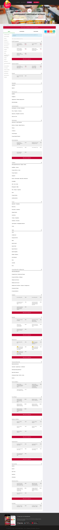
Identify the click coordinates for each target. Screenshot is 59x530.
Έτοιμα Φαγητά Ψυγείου (16, 136)
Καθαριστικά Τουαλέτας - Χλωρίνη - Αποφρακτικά (20, 285)
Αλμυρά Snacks (14, 212)
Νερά (13, 240)
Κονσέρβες (14, 181)
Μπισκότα (13, 206)
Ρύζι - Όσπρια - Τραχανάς (16, 189)
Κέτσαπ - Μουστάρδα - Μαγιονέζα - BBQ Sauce (20, 178)
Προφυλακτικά (6, 71)
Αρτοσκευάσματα (15, 106)
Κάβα (5, 53)
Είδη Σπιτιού (6, 61)
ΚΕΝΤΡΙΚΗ (18, 2)
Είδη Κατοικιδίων (6, 75)
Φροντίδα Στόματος (15, 372)
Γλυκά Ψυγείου (14, 133)
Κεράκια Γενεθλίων (7, 69)
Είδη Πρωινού (14, 91)
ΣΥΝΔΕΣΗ (36, 2)
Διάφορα (5, 57)
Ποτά (13, 265)
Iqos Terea (13, 471)
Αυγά (13, 192)
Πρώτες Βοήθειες (15, 381)
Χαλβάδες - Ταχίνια (15, 167)
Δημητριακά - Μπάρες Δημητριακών (18, 99)
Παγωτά (5, 38)
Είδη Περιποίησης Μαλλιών (16, 369)
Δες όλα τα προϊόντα (27, 157)
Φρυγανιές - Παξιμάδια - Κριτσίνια (18, 113)
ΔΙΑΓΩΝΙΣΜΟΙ (23, 2)
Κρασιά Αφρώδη (14, 251)
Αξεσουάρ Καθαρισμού (16, 271)
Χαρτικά (5, 59)
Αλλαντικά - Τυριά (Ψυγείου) (17, 122)
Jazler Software (21, 528)
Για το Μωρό (6, 67)
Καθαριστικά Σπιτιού (15, 282)
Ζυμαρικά (13, 175)
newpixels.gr (28, 528)
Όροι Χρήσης (33, 528)
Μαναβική (5, 40)
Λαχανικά (13, 85)
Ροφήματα (13, 96)
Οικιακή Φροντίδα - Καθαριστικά (7, 55)
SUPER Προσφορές (6, 34)
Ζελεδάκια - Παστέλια (15, 220)
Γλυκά (13, 226)
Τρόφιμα (5, 49)
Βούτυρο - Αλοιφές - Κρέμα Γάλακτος (18, 125)
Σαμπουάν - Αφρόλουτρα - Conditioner (18, 366)
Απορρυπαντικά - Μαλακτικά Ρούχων (18, 274)
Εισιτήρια (5, 77)
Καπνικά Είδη (6, 73)
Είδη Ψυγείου (6, 45)
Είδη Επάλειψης (14, 102)
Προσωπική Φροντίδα (7, 63)
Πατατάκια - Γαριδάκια (16, 209)
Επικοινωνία (38, 528)
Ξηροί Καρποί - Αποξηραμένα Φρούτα (18, 223)
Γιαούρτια (13, 130)
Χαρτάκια (13, 474)
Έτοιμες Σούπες (14, 195)
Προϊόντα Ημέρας (6, 36)
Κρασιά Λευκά (14, 243)
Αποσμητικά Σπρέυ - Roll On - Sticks (18, 375)
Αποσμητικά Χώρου (15, 288)
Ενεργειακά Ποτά (15, 237)
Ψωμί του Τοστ (14, 116)
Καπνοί (13, 468)
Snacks (5, 51)
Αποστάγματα (14, 257)
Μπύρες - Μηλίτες (15, 254)
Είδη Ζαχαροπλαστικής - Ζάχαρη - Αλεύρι (19, 164)
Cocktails (13, 262)
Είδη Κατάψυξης (6, 47)
